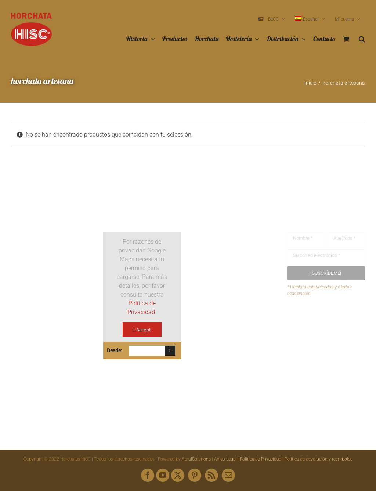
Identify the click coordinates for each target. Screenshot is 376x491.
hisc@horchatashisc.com (239, 340)
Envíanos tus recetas (328, 334)
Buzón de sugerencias (329, 320)
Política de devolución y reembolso (319, 459)
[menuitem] (310, 19)
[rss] (211, 475)
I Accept (142, 329)
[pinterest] (194, 475)
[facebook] (147, 475)
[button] (362, 39)
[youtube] (162, 475)
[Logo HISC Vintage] (50, 212)
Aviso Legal (225, 459)
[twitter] (177, 475)
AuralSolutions (196, 459)
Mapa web (314, 348)
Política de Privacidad (260, 459)
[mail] (228, 475)
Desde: (114, 350)
